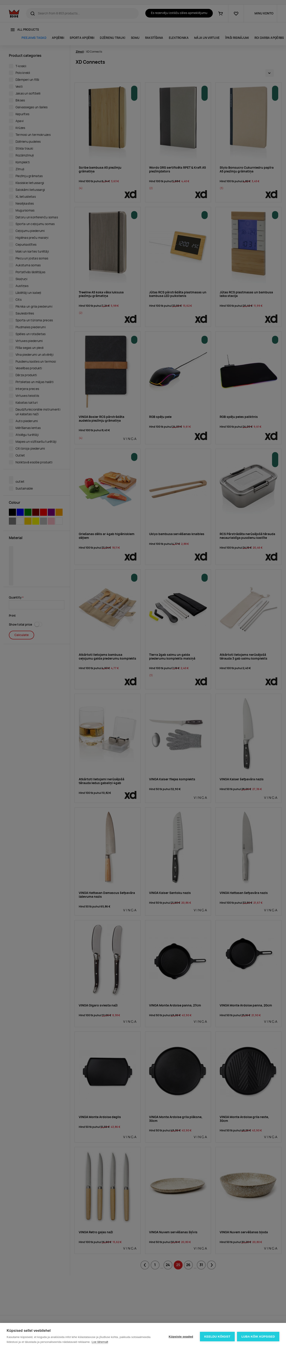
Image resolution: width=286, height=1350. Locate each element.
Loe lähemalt (100, 1342)
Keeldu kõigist (217, 1336)
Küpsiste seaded (181, 1336)
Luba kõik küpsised (258, 1336)
